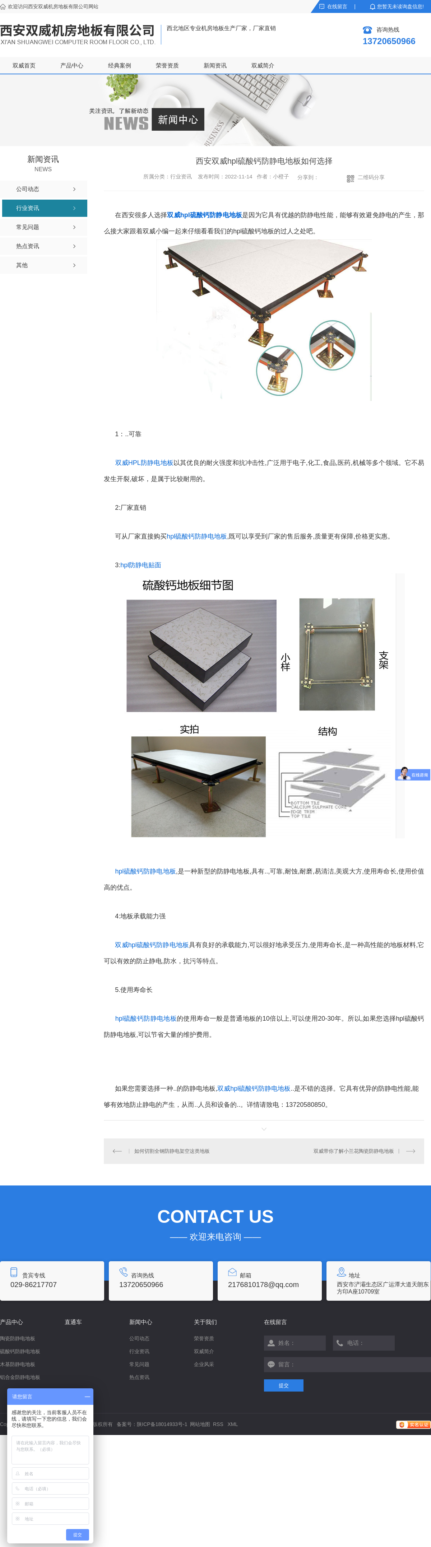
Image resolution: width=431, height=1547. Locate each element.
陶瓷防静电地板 (17, 1338)
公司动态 (139, 1338)
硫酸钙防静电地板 (20, 1351)
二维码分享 (371, 177)
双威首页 (24, 65)
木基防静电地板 (17, 1364)
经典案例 (119, 65)
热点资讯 (139, 1377)
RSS (219, 1424)
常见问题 (139, 1364)
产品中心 (71, 65)
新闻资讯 (215, 65)
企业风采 (204, 1364)
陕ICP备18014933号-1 (162, 1424)
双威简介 (262, 65)
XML (232, 1424)
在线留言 (337, 6)
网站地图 (200, 1424)
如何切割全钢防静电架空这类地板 (172, 1151)
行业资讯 (139, 1351)
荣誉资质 (167, 65)
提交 (284, 1385)
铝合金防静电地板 (20, 1377)
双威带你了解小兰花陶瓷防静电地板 (354, 1151)
